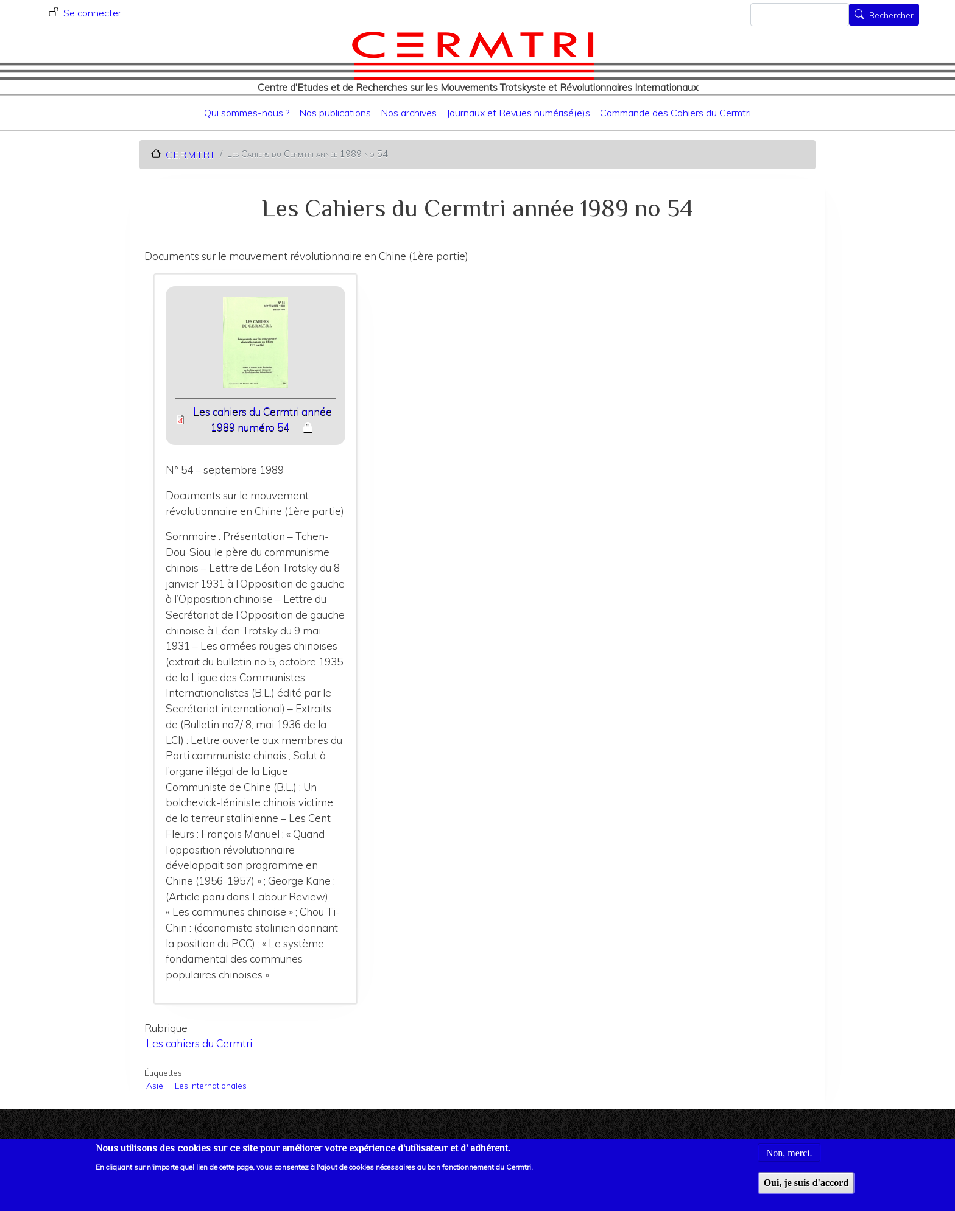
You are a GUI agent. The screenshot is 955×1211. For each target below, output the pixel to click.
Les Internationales (211, 1085)
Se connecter (92, 13)
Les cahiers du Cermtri (199, 1043)
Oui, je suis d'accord (806, 1189)
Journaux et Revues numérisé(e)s (518, 113)
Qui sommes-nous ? (246, 113)
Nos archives (409, 113)
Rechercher (891, 15)
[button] (255, 346)
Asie (154, 1085)
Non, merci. (789, 1159)
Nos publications (335, 113)
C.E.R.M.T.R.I (189, 154)
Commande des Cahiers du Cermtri (675, 113)
